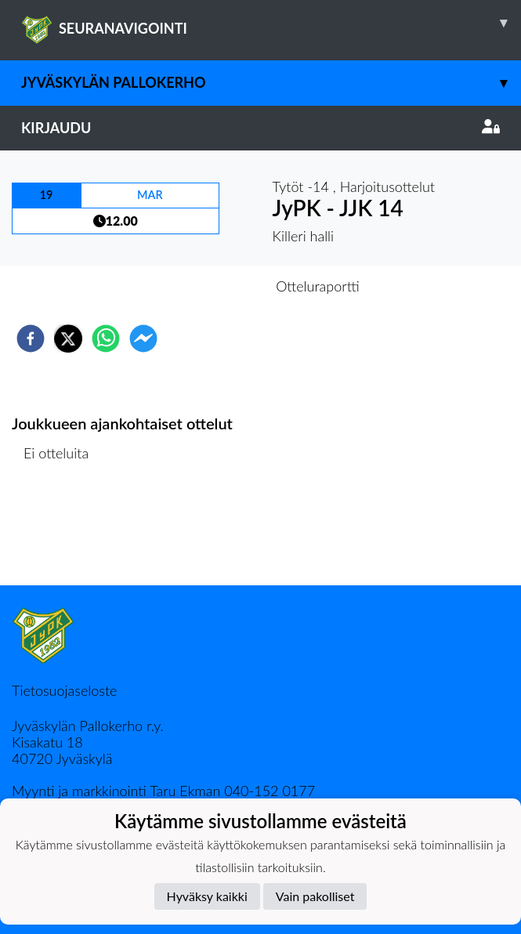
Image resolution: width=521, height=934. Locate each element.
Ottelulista (62, 532)
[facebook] (30, 338)
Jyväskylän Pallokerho (271, 82)
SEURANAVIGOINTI (271, 22)
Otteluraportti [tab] (318, 286)
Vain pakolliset (315, 896)
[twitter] (68, 338)
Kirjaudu (260, 127)
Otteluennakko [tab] (206, 286)
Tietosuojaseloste (64, 690)
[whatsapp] (106, 338)
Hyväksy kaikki (207, 896)
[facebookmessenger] (143, 338)
